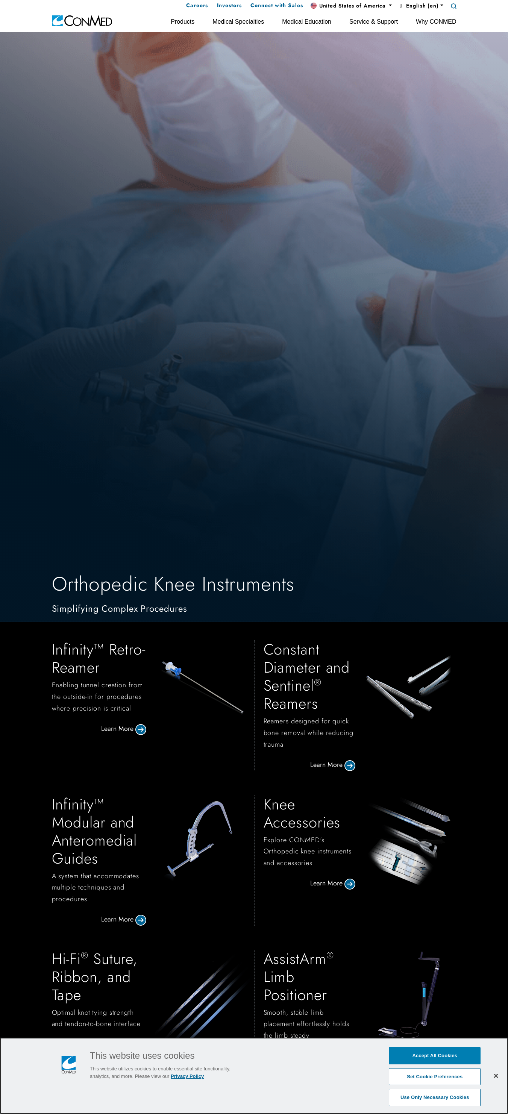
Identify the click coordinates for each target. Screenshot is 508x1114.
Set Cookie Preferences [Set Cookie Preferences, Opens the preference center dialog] (435, 1076)
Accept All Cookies (434, 1055)
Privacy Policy (187, 1076)
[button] (351, 6)
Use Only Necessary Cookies (434, 1097)
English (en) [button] (418, 5)
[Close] (496, 1075)
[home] (82, 20)
